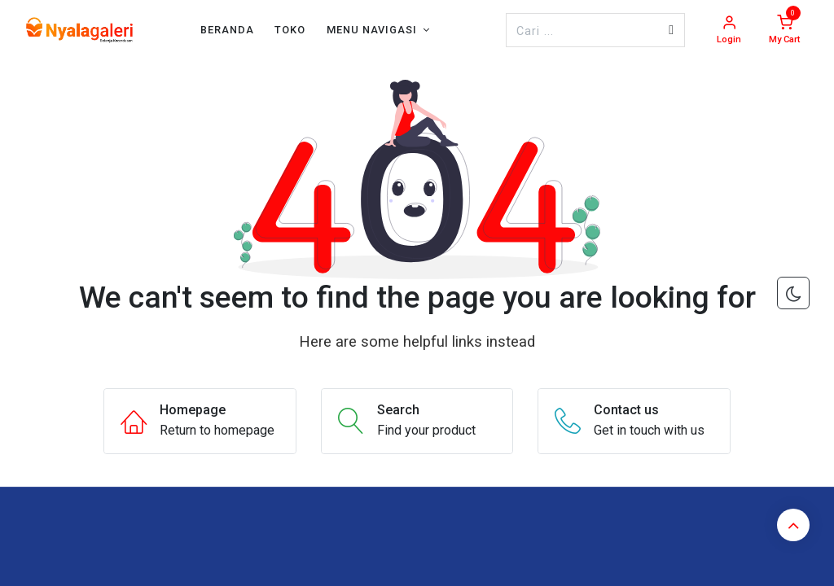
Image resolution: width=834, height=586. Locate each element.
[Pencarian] (671, 30)
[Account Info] (729, 30)
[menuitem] (227, 29)
